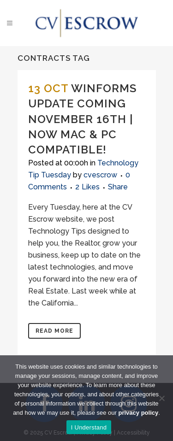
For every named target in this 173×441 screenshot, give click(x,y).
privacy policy (139, 412)
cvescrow (100, 175)
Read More (54, 331)
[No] (161, 398)
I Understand (89, 427)
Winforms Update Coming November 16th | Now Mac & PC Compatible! (82, 119)
